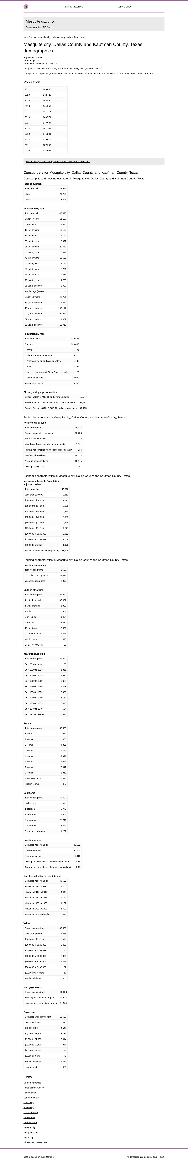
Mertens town (30, 1122)
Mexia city (28, 1137)
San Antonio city (31, 1097)
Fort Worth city (31, 1112)
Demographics (74, 6)
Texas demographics (34, 1087)
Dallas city (28, 1102)
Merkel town (29, 1117)
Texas (33, 37)
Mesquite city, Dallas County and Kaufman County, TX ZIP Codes (58, 161)
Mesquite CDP (31, 1132)
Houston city (30, 1092)
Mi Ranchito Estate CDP (35, 1142)
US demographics (32, 1082)
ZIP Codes (125, 6)
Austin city (28, 1107)
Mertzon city (29, 1127)
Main (26, 37)
